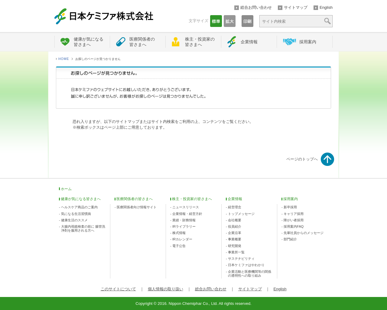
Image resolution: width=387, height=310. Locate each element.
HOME (63, 59)
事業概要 (234, 239)
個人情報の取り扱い (165, 289)
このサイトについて (118, 289)
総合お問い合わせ (256, 7)
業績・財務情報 (184, 220)
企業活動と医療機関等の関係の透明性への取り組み (249, 273)
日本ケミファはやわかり (246, 265)
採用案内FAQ (294, 226)
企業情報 (249, 41)
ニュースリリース (185, 207)
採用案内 (307, 41)
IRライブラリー (184, 226)
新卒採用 (290, 207)
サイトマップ (295, 7)
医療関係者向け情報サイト (137, 207)
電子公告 (179, 246)
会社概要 (234, 220)
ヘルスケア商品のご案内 (79, 207)
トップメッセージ (241, 214)
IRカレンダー (182, 239)
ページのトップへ (302, 159)
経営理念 (234, 207)
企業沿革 (234, 233)
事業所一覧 (236, 252)
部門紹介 (290, 239)
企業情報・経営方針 (187, 214)
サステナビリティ (241, 258)
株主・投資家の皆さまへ (200, 42)
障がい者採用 (294, 220)
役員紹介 (234, 226)
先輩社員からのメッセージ (304, 233)
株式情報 (179, 233)
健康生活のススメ (74, 220)
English (326, 7)
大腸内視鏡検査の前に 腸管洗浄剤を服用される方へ (83, 228)
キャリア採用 (294, 214)
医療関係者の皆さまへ (142, 42)
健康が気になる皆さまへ (88, 42)
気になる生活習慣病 (76, 214)
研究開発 (234, 246)
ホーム (66, 189)
